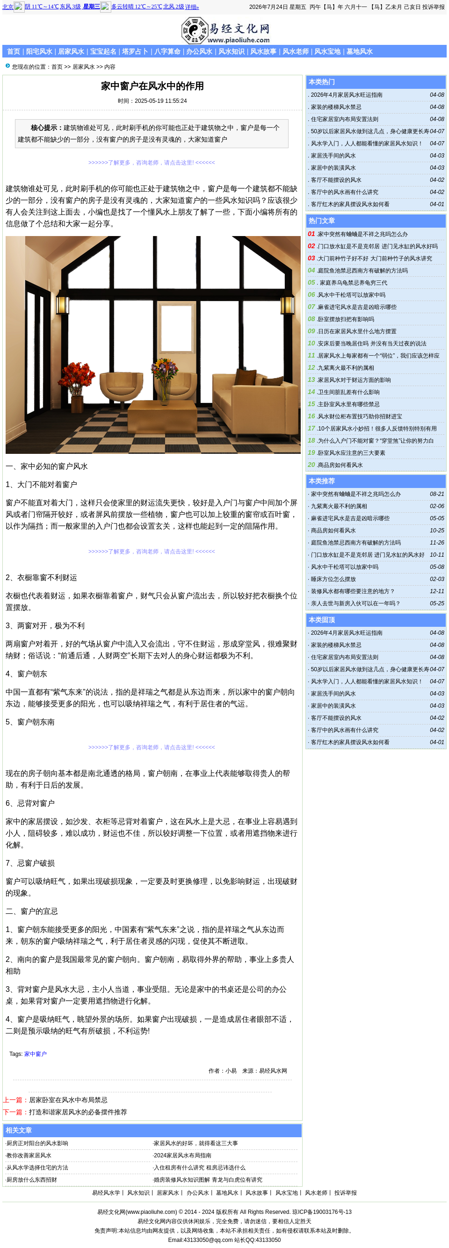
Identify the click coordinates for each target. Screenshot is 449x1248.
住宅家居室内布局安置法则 (343, 119)
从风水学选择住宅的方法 (37, 1167)
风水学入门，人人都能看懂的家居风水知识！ (366, 143)
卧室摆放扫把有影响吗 (346, 319)
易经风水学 (106, 1193)
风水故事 (263, 51)
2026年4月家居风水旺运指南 (346, 95)
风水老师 (295, 51)
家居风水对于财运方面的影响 (354, 380)
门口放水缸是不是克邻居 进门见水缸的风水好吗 (377, 246)
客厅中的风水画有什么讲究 (343, 192)
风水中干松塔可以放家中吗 (351, 295)
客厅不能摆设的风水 (335, 180)
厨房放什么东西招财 (32, 1179)
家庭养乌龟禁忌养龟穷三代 (352, 283)
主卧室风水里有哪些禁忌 (349, 404)
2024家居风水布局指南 (182, 1155)
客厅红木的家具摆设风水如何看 (349, 204)
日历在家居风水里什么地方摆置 (357, 331)
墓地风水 (360, 51)
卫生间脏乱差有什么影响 (349, 392)
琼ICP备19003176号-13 (322, 1212)
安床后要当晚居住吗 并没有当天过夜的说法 (372, 343)
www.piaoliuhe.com (151, 1212)
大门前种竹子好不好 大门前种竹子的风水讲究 (375, 258)
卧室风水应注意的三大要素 (351, 453)
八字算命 (167, 51)
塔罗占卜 (135, 51)
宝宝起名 (103, 51)
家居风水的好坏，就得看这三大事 (196, 1143)
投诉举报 (433, 7)
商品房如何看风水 (340, 465)
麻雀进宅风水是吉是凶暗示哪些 (357, 307)
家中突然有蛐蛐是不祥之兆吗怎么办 (363, 234)
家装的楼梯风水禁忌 (335, 107)
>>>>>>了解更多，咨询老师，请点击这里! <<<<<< (151, 162)
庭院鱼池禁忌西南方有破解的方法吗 (363, 270)
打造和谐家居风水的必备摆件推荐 (78, 1112)
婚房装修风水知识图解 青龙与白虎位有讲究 (208, 1179)
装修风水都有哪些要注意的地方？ (353, 591)
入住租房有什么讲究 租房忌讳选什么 (199, 1167)
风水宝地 (327, 51)
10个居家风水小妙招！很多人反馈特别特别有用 (377, 428)
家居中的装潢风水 (332, 168)
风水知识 (231, 51)
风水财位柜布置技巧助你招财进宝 (360, 416)
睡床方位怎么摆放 (333, 579)
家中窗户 (35, 1054)
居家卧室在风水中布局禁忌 (68, 1100)
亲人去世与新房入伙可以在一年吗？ (356, 603)
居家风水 (71, 51)
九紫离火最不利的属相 (346, 368)
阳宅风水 (39, 51)
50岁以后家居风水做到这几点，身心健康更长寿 (369, 131)
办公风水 (199, 51)
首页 (13, 51)
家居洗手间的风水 (332, 155)
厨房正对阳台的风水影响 (37, 1143)
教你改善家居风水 (29, 1155)
